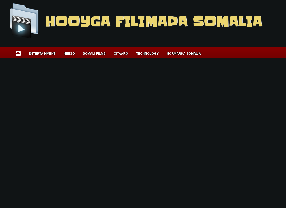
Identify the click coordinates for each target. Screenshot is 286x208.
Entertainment (42, 53)
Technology (147, 53)
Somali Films (94, 53)
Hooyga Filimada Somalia (153, 21)
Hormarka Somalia (184, 53)
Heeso (69, 53)
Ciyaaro (121, 53)
